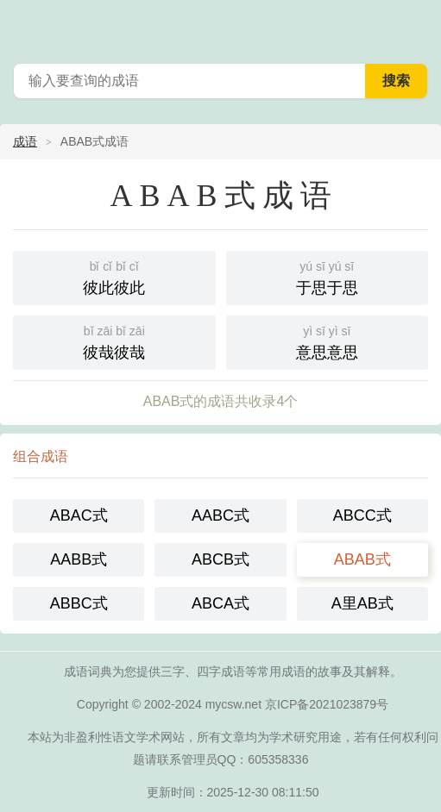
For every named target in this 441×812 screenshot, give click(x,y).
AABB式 (78, 559)
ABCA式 (220, 603)
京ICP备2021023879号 (326, 704)
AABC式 (220, 515)
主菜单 (417, 26)
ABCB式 (220, 559)
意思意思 (327, 341)
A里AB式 (362, 603)
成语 (25, 141)
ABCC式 (362, 515)
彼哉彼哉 (114, 341)
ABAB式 (362, 559)
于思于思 (327, 276)
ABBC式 (79, 603)
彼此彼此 (114, 276)
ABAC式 (79, 515)
